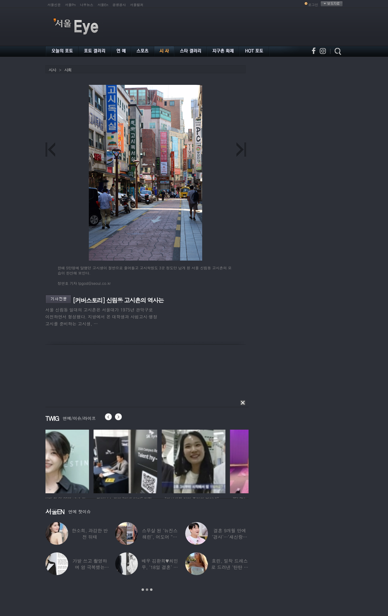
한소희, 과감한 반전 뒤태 (90, 533)
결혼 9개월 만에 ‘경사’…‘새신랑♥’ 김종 (230, 536)
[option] (77, 460)
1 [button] (143, 589)
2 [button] (147, 589)
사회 (68, 70)
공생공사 (119, 4)
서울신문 (54, 4)
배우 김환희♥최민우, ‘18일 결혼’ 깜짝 (160, 567)
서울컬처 (136, 4)
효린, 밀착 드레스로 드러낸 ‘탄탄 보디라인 (229, 567)
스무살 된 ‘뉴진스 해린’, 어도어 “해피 (160, 536)
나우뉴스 (86, 4)
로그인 (313, 4)
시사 (52, 70)
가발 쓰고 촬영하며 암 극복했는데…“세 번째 (89, 567)
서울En (103, 4)
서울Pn (70, 4)
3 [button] (151, 589)
